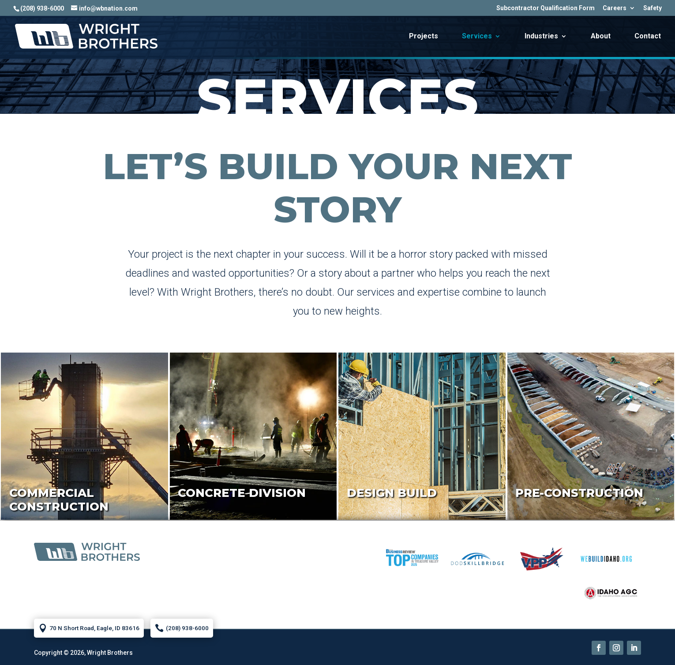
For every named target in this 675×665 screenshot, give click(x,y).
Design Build (392, 493)
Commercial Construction (59, 500)
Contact (647, 36)
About (601, 36)
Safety (652, 8)
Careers (614, 8)
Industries (541, 36)
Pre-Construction (579, 493)
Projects (423, 36)
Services (477, 36)
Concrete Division (242, 493)
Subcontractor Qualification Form (545, 8)
